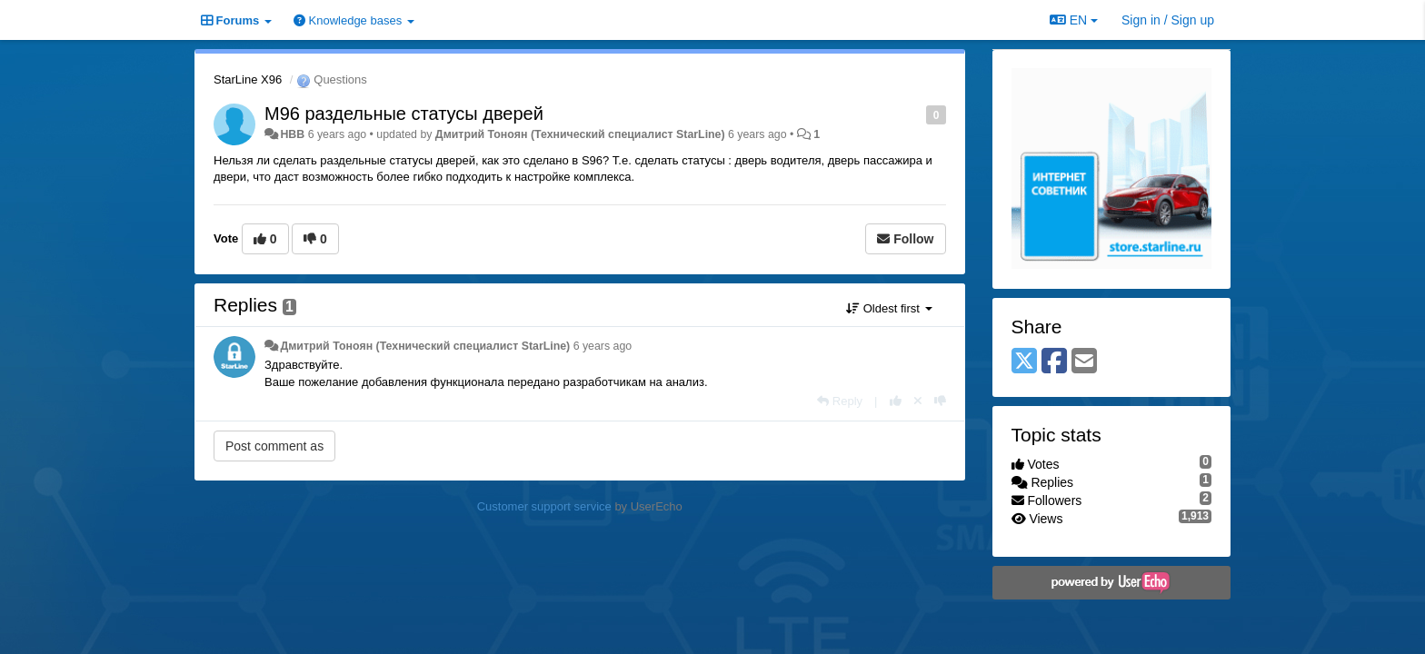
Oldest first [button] (889, 308)
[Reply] (839, 401)
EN (1074, 20)
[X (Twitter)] (1024, 362)
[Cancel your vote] (917, 401)
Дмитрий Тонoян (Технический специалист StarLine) (580, 134)
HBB (292, 134)
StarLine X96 (248, 79)
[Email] (1084, 362)
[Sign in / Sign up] (1167, 20)
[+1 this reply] (896, 401)
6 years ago (603, 346)
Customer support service (544, 506)
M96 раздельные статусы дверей (403, 114)
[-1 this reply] (940, 401)
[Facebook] (1054, 362)
